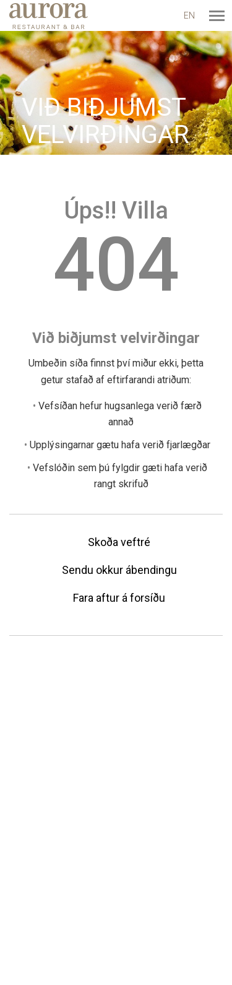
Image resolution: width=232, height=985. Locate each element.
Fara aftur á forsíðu (119, 597)
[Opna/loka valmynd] (216, 15)
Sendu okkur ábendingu (119, 569)
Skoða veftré (119, 542)
